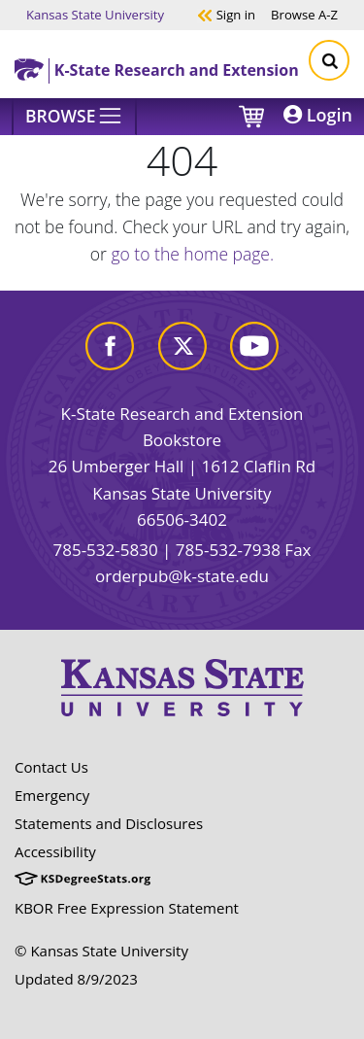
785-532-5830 (104, 549)
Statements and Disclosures (109, 823)
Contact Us (51, 767)
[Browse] (74, 116)
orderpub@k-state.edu (182, 576)
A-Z (304, 14)
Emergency (52, 795)
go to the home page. (192, 253)
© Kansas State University (101, 950)
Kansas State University (95, 14)
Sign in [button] (226, 14)
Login (317, 114)
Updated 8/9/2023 (76, 978)
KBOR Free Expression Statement (127, 908)
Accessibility (55, 851)
